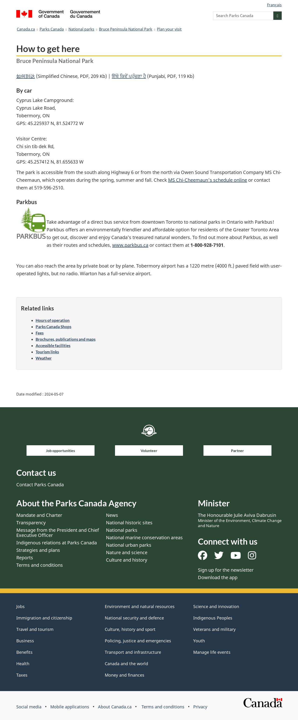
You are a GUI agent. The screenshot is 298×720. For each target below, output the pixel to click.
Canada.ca (26, 29)
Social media (28, 707)
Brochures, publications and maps (65, 339)
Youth (199, 640)
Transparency (31, 522)
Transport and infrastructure (133, 652)
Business (25, 640)
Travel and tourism (35, 629)
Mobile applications (69, 707)
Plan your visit (169, 29)
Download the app (217, 577)
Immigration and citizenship (44, 618)
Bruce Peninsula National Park (125, 29)
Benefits (24, 652)
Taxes (21, 675)
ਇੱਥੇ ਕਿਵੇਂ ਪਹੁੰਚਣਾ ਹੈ (129, 76)
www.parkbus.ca (130, 245)
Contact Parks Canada (40, 484)
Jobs (20, 606)
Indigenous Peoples (212, 618)
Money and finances (124, 675)
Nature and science (126, 552)
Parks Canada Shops (53, 326)
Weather (44, 358)
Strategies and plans (38, 550)
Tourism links (47, 351)
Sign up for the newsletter (226, 570)
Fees (40, 332)
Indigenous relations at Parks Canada (56, 542)
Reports (24, 557)
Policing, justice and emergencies (138, 640)
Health (22, 663)
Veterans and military (214, 629)
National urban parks (128, 545)
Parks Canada (52, 29)
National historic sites (129, 522)
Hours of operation (53, 320)
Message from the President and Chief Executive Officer (57, 532)
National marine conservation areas (144, 537)
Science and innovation (216, 606)
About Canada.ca (115, 707)
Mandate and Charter (39, 515)
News (112, 515)
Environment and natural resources (140, 606)
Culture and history (126, 560)
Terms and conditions (39, 565)
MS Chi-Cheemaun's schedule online (207, 180)
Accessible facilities (53, 345)
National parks (81, 29)
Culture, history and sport (130, 629)
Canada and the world (126, 663)
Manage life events (211, 652)
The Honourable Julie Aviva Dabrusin (240, 520)
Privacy (200, 707)
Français (274, 4)
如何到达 (25, 76)
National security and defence (134, 618)
